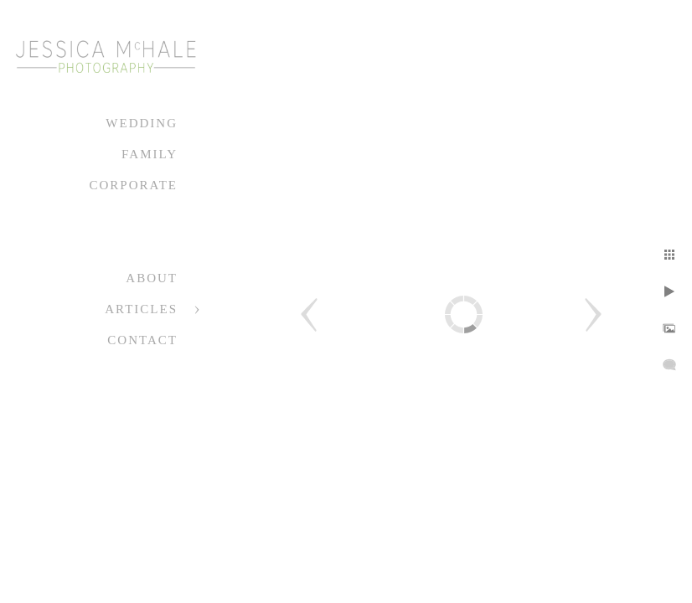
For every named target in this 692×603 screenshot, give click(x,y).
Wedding (142, 123)
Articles (141, 309)
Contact (142, 340)
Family (149, 154)
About (152, 278)
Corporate (133, 185)
